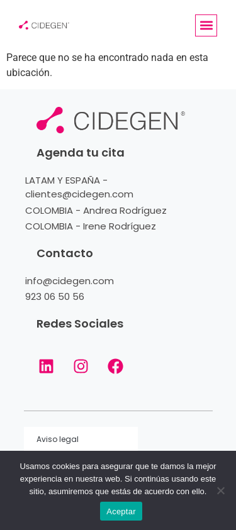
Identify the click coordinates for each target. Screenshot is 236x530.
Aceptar (121, 511)
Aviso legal (58, 439)
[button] (206, 25)
